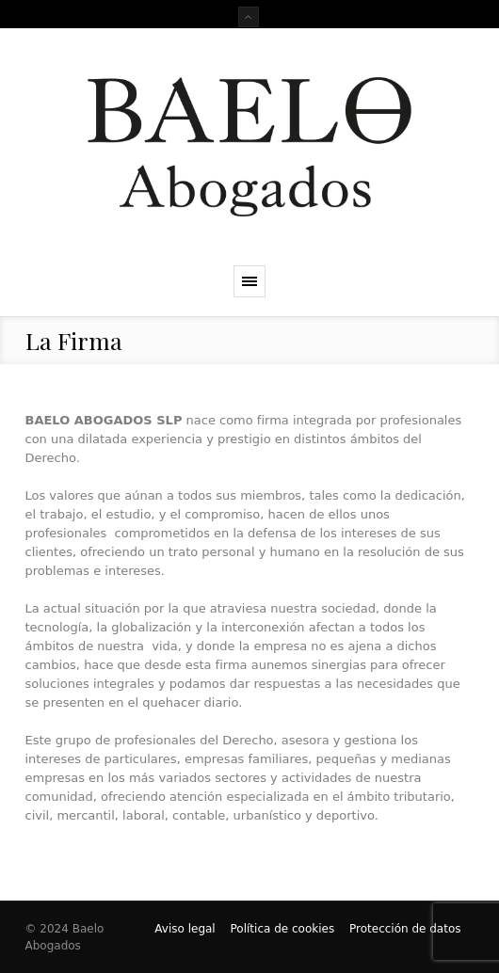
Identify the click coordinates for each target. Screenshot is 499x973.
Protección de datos (405, 928)
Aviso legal (184, 928)
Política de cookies (283, 928)
